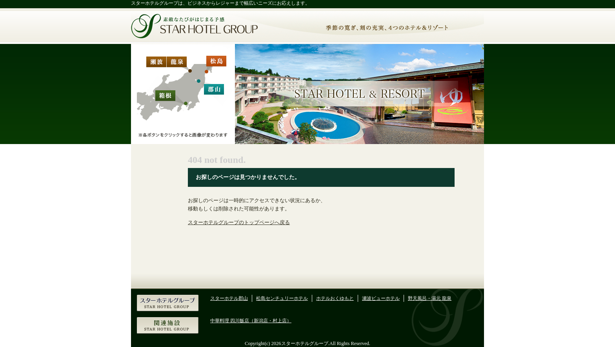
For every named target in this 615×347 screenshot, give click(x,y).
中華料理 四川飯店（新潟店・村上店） (250, 320)
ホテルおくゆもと (335, 298)
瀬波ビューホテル (381, 298)
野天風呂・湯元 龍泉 (429, 298)
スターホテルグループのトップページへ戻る (239, 222)
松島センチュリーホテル (282, 298)
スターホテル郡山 (229, 298)
